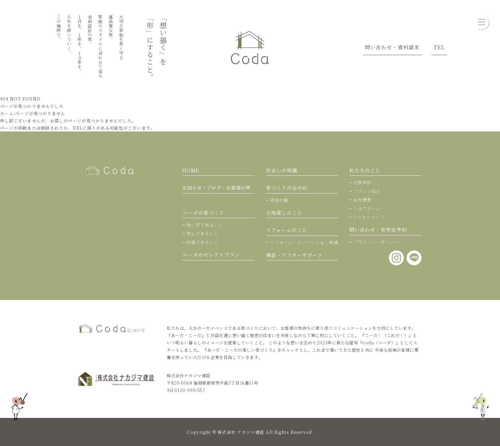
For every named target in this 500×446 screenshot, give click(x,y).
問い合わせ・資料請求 (392, 47)
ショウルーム (367, 208)
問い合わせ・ (378, 229)
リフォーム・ (304, 242)
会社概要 (362, 200)
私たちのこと (365, 170)
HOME (190, 170)
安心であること (202, 233)
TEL (439, 47)
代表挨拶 (362, 182)
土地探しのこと (284, 212)
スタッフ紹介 (367, 191)
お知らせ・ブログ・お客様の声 (216, 187)
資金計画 (279, 200)
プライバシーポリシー (376, 242)
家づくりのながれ (287, 187)
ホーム (7, 113)
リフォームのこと (287, 229)
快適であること (202, 242)
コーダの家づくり (203, 212)
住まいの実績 (281, 170)
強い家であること (204, 225)
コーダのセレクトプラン (211, 254)
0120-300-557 (189, 390)
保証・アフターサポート (294, 254)
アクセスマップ (369, 217)
